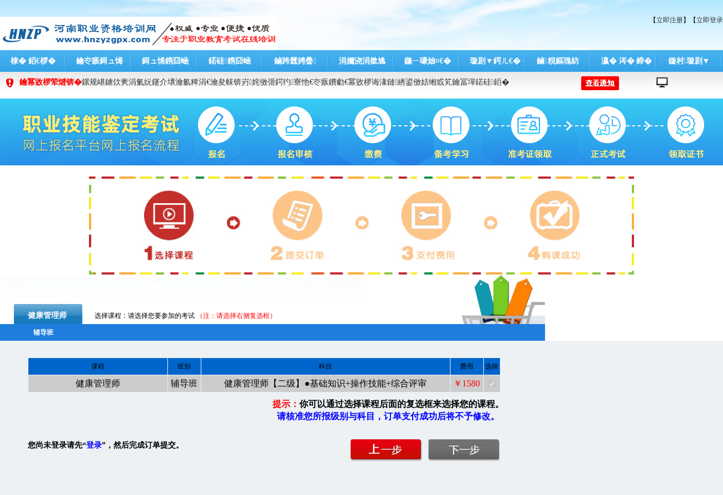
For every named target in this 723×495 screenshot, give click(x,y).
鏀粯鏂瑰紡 (557, 61)
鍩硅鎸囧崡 (229, 61)
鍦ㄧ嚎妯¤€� (427, 61)
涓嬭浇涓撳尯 (362, 61)
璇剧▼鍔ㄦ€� (495, 61)
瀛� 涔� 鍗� (626, 61)
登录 (94, 445)
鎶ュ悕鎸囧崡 (165, 61)
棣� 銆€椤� (33, 61)
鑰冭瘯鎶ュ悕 (99, 61)
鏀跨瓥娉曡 (295, 61)
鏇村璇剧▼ (689, 61)
